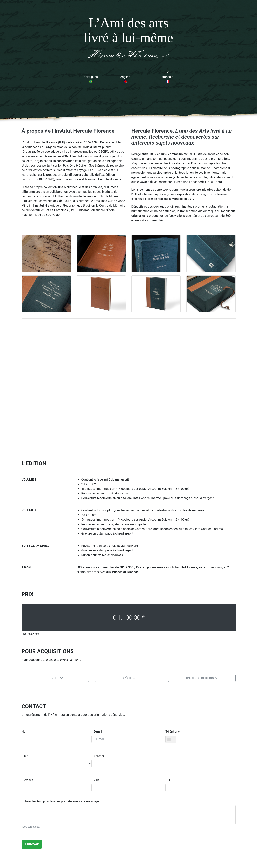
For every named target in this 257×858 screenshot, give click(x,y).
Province (28, 780)
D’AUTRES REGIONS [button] (201, 678)
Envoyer (32, 844)
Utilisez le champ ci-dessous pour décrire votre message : (61, 801)
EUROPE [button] (55, 678)
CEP (168, 780)
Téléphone (172, 731)
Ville (96, 780)
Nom (25, 731)
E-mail (98, 731)
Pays (25, 756)
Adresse (99, 756)
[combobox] (171, 739)
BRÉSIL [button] (128, 678)
